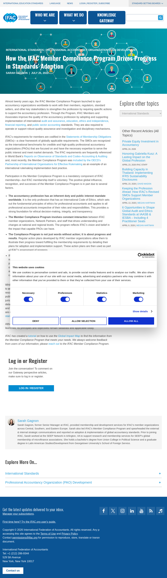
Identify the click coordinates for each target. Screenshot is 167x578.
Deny (35, 321)
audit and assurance (53, 121)
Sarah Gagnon (17, 73)
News (70, 3)
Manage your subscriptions (18, 513)
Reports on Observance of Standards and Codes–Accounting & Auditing (65, 156)
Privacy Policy (70, 533)
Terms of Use (48, 533)
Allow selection (83, 321)
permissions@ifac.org (25, 537)
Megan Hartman (146, 203)
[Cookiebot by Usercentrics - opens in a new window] (140, 255)
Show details (140, 311)
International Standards (25, 50)
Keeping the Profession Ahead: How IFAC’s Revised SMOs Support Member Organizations (140, 193)
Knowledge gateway (106, 17)
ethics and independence (93, 121)
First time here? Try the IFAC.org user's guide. (29, 521)
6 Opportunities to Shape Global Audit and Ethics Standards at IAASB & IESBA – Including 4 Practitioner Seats (138, 214)
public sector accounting (46, 124)
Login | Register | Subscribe (94, 3)
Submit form (160, 17)
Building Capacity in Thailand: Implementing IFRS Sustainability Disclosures (137, 174)
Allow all (131, 321)
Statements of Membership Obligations (88, 136)
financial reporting (15, 124)
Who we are (45, 17)
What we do (74, 17)
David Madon (144, 184)
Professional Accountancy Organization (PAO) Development (91, 50)
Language (55, 3)
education (72, 121)
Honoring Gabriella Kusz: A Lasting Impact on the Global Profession (139, 157)
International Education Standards (23, 3)
